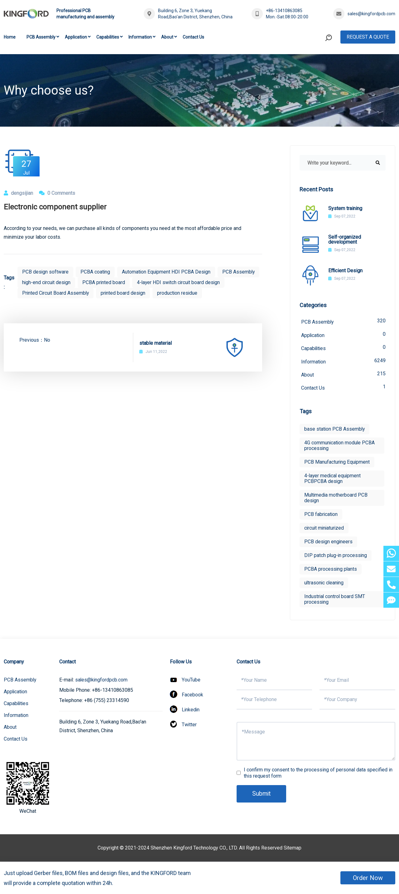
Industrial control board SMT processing (335, 600)
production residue (42, 304)
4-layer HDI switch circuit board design (64, 293)
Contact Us (193, 37)
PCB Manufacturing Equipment (337, 463)
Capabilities (107, 37)
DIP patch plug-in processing (336, 556)
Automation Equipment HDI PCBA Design (167, 272)
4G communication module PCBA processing (340, 446)
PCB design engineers (328, 543)
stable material (155, 354)
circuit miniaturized (324, 529)
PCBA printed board (149, 282)
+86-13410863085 (284, 10)
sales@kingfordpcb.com (371, 13)
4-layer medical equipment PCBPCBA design (333, 479)
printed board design (221, 293)
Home (10, 37)
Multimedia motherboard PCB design (336, 499)
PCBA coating (96, 272)
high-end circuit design (92, 282)
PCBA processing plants (331, 570)
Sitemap (293, 849)
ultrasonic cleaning (324, 584)
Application (76, 37)
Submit (262, 794)
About (167, 37)
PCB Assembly (40, 37)
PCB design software (45, 272)
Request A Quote (368, 37)
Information (140, 37)
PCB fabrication (321, 515)
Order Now (368, 878)
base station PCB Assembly (335, 430)
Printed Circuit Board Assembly (153, 293)
